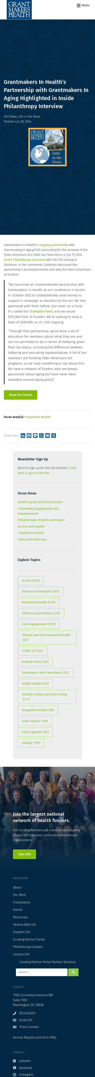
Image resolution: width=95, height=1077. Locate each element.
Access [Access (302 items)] (31, 580)
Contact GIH (21, 954)
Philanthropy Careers (28, 947)
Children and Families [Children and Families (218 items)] (41, 613)
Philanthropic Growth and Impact (41, 520)
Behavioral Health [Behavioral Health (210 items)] (38, 602)
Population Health (37, 417)
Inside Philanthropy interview (24, 260)
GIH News (10, 116)
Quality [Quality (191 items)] (31, 742)
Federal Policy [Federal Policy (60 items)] (35, 661)
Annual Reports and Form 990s (34, 1037)
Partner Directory (63, 962)
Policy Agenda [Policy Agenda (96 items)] (35, 732)
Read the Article (20, 394)
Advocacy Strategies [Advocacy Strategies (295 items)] (40, 591)
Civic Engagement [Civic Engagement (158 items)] (38, 624)
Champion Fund (40, 311)
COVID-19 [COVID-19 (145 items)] (32, 650)
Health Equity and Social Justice (40, 502)
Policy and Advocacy (32, 539)
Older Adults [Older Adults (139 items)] (35, 721)
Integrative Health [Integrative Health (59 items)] (38, 710)
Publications (21, 902)
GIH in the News (29, 116)
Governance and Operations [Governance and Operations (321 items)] (45, 672)
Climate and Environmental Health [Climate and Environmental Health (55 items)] (46, 637)
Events (17, 909)
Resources (20, 917)
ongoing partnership (53, 245)
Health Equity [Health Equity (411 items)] (35, 683)
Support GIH (21, 932)
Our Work (19, 895)
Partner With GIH (24, 924)
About (17, 887)
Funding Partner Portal (29, 939)
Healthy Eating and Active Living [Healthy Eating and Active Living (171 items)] (44, 697)
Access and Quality (31, 526)
